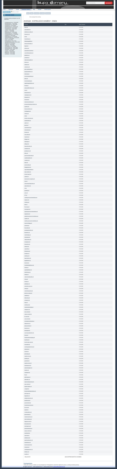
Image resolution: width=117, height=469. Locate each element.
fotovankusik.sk (28, 423)
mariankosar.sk (28, 442)
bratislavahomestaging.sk (30, 337)
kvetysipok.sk (27, 330)
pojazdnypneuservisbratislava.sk (31, 211)
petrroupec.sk (27, 393)
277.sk (26, 195)
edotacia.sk (27, 64)
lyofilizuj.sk (27, 358)
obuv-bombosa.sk (28, 419)
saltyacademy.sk (28, 239)
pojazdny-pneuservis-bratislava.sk (31, 216)
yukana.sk (27, 176)
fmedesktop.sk (27, 38)
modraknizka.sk (28, 120)
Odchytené (48, 13)
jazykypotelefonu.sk (29, 71)
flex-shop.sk (27, 206)
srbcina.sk (27, 113)
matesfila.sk (27, 248)
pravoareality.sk (28, 164)
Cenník (17, 9)
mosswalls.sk (27, 344)
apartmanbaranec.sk (29, 440)
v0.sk (26, 188)
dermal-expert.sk (28, 174)
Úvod (4, 9)
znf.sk (26, 36)
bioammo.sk (27, 328)
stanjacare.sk (27, 309)
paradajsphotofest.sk (29, 230)
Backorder (11, 9)
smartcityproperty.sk (29, 290)
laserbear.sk (27, 339)
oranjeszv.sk (27, 160)
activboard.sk (27, 304)
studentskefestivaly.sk (29, 307)
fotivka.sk (26, 267)
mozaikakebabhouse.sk (29, 265)
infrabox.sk (27, 451)
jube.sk (26, 204)
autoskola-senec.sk (28, 286)
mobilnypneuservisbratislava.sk (31, 197)
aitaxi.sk (26, 162)
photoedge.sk (27, 353)
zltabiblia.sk (27, 295)
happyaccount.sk (28, 421)
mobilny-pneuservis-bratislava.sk (31, 220)
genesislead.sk (27, 414)
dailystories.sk (27, 323)
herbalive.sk (27, 253)
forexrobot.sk (27, 227)
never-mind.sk (27, 318)
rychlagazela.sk (28, 111)
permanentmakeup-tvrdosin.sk (31, 104)
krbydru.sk (27, 370)
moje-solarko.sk (28, 171)
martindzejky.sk (28, 234)
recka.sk (26, 279)
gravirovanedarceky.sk (29, 155)
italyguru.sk (27, 139)
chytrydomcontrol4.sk (29, 50)
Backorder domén (10, 14)
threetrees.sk (27, 232)
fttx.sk (26, 374)
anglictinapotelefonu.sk (29, 83)
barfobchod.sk (27, 400)
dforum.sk (27, 62)
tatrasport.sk (27, 97)
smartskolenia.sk (28, 127)
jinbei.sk (26, 78)
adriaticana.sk (27, 437)
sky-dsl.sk (27, 351)
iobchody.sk (27, 73)
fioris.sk (26, 27)
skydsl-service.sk (28, 363)
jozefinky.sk (27, 190)
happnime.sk (27, 395)
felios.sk (26, 153)
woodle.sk (27, 454)
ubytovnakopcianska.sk (29, 381)
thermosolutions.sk (28, 108)
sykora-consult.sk (28, 314)
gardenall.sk (27, 360)
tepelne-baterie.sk (28, 386)
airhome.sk (27, 48)
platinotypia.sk (27, 377)
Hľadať (108, 3)
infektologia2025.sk (28, 41)
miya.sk (26, 302)
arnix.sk (26, 192)
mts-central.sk (27, 311)
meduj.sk (26, 288)
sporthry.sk (27, 106)
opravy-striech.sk (28, 430)
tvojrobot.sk (27, 136)
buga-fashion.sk (28, 258)
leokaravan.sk (27, 251)
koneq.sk (26, 335)
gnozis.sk (26, 125)
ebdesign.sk (27, 141)
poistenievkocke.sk (28, 428)
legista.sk (26, 45)
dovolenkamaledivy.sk (29, 76)
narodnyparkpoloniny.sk (29, 346)
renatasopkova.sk (28, 412)
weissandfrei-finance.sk (29, 87)
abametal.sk (27, 349)
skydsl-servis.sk (28, 356)
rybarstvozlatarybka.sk (29, 276)
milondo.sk (27, 246)
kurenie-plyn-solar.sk (29, 342)
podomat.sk (27, 225)
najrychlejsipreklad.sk (29, 169)
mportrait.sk (27, 435)
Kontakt (39, 9)
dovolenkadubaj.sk (28, 80)
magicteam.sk (27, 213)
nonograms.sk (27, 241)
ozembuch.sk (27, 148)
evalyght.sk (27, 388)
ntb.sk (26, 115)
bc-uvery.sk (27, 316)
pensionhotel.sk (28, 402)
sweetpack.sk (27, 372)
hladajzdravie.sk (28, 167)
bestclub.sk (27, 99)
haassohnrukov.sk (28, 146)
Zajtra (31, 13)
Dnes (28, 13)
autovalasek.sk (27, 29)
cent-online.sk (27, 134)
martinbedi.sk (27, 433)
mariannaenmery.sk (28, 416)
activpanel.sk (27, 300)
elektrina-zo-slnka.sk (29, 31)
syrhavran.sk (27, 66)
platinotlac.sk (27, 379)
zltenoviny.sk (27, 297)
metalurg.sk (27, 202)
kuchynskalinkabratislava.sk (30, 391)
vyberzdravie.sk (28, 185)
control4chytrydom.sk (29, 52)
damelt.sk (26, 409)
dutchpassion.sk (28, 365)
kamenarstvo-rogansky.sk (30, 178)
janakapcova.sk (28, 150)
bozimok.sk (27, 262)
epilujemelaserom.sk (29, 398)
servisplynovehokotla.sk (29, 321)
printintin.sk (27, 57)
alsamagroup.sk (28, 426)
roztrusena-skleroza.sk (29, 101)
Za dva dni (36, 13)
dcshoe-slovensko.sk (29, 118)
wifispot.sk (27, 143)
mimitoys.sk (27, 255)
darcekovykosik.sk (28, 444)
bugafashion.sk (28, 260)
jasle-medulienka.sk (28, 69)
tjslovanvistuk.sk (28, 325)
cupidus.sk (27, 218)
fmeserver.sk (27, 34)
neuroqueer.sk (27, 209)
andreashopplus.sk (28, 367)
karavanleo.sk (27, 244)
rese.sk (26, 181)
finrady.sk (26, 85)
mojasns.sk (27, 199)
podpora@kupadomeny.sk (59, 466)
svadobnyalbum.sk (28, 157)
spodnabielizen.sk (28, 269)
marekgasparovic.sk (29, 449)
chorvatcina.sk (27, 129)
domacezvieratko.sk (29, 43)
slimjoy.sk (26, 274)
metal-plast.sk (27, 237)
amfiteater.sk (27, 283)
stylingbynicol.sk (28, 94)
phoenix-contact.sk (28, 293)
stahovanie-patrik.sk (29, 59)
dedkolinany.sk (27, 272)
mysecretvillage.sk (28, 223)
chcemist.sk (27, 447)
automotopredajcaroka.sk (30, 183)
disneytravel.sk (28, 92)
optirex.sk (26, 122)
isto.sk (26, 90)
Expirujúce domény (26, 9)
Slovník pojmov (47, 9)
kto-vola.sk (27, 407)
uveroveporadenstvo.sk (29, 332)
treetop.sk (27, 281)
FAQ (34, 9)
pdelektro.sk (27, 55)
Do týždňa (42, 13)
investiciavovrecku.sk (29, 405)
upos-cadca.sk (27, 384)
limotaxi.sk (27, 132)
